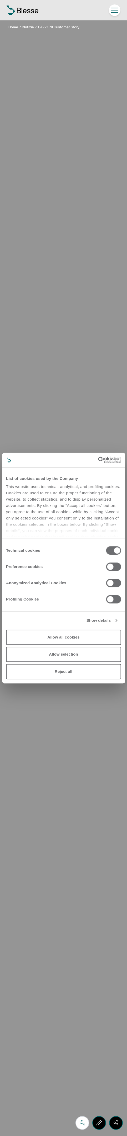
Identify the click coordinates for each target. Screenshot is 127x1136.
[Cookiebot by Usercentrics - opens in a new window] (98, 460)
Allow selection (63, 654)
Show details (99, 620)
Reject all (63, 671)
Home (13, 27)
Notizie (28, 27)
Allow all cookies (63, 637)
